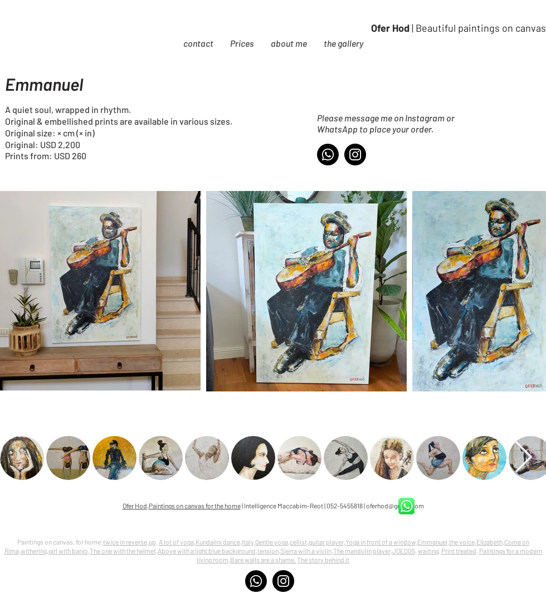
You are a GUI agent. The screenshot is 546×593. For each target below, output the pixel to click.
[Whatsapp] (328, 154)
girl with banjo (68, 551)
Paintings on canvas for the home (195, 505)
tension (268, 551)
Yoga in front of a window (380, 542)
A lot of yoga (176, 542)
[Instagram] (355, 154)
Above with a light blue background (207, 551)
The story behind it (323, 559)
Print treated (458, 551)
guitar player (326, 542)
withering (34, 551)
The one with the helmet (123, 551)
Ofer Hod (135, 505)
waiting (428, 551)
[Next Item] (523, 458)
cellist (298, 542)
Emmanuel (432, 542)
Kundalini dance (218, 542)
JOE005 (403, 551)
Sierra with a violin (306, 551)
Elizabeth (489, 542)
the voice (462, 542)
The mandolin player (362, 551)
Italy (248, 542)
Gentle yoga (271, 542)
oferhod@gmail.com (395, 505)
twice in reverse (125, 542)
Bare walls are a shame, (263, 559)
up (152, 542)
